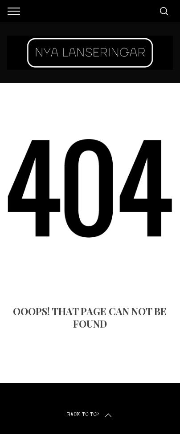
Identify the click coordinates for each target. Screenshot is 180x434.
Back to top (90, 415)
